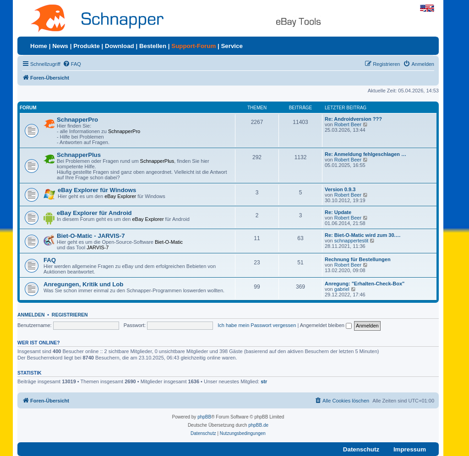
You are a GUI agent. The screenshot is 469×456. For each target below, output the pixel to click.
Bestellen (152, 46)
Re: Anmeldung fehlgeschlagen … (365, 154)
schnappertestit (351, 240)
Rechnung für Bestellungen (358, 259)
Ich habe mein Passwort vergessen (257, 325)
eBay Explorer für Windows (97, 190)
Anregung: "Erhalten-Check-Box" (364, 283)
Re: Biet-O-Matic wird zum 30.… (363, 235)
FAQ (50, 260)
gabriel (341, 289)
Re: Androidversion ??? (353, 119)
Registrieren (70, 314)
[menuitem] (72, 64)
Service (231, 46)
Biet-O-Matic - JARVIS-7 (91, 235)
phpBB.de (258, 425)
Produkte (86, 46)
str (264, 381)
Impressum (409, 449)
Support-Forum (193, 46)
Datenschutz (361, 449)
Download (119, 46)
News (60, 46)
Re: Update (338, 212)
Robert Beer (347, 124)
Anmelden (31, 314)
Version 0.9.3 (340, 189)
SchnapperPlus (79, 154)
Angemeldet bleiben (326, 325)
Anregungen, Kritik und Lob (83, 284)
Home (38, 46)
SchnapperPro (77, 119)
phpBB (204, 416)
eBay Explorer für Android (94, 212)
